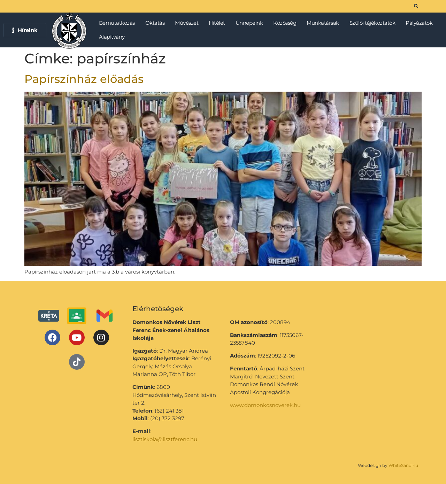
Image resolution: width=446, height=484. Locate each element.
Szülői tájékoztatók (374, 23)
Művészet (188, 23)
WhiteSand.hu (403, 465)
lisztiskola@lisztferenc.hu (164, 439)
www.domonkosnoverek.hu (265, 405)
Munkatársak (325, 23)
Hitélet (219, 23)
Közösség (286, 23)
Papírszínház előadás (84, 79)
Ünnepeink (251, 23)
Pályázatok (421, 23)
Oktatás (156, 23)
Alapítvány (112, 36)
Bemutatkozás (118, 23)
